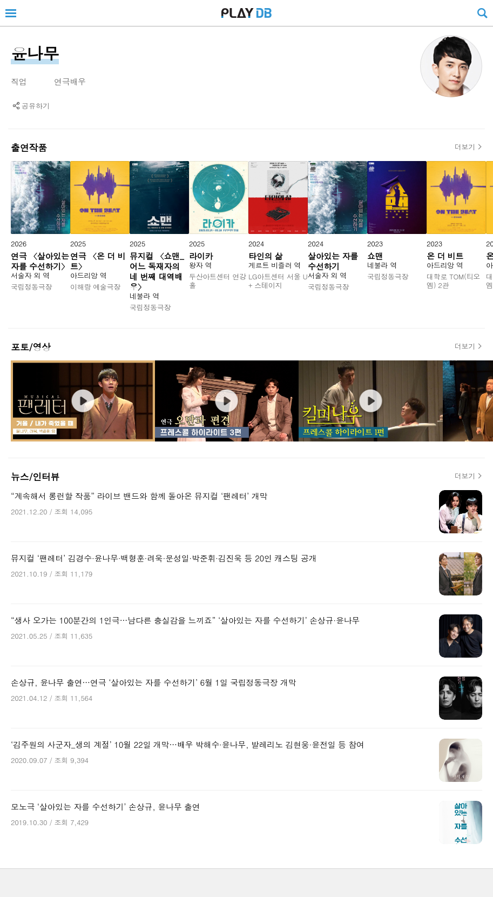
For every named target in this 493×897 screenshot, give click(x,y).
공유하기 (36, 106)
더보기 (465, 147)
